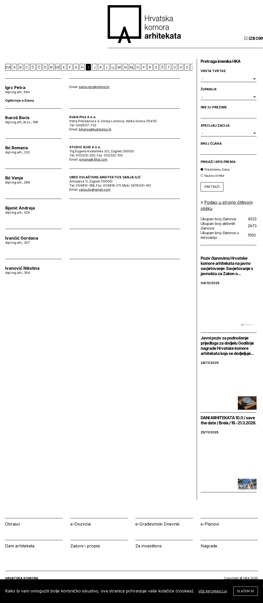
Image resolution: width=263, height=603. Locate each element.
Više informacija (212, 591)
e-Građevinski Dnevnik (157, 524)
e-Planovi (210, 524)
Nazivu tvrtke (214, 176)
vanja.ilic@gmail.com (94, 189)
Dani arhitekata (19, 545)
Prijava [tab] (220, 43)
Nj (131, 67)
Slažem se (245, 591)
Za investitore (148, 545)
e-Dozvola (80, 524)
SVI (8, 67)
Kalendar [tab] (187, 43)
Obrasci (12, 524)
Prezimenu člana (217, 169)
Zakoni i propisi (85, 545)
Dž (57, 67)
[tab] (244, 43)
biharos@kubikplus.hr (95, 129)
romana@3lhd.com (93, 159)
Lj (113, 67)
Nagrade (209, 545)
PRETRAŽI (212, 187)
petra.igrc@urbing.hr (94, 87)
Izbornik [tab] (154, 43)
